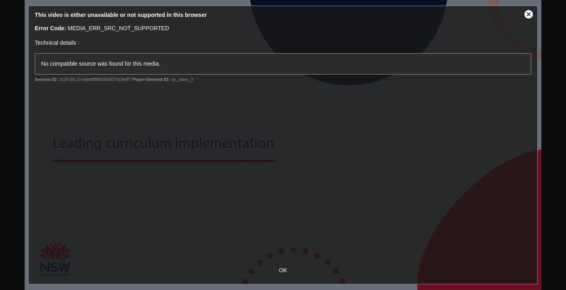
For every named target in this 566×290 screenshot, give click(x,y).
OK (283, 270)
